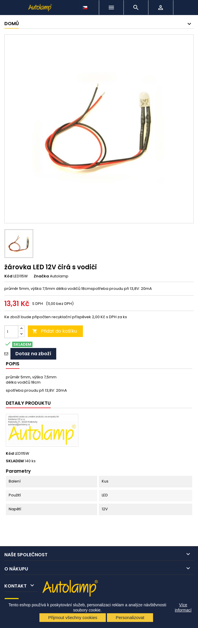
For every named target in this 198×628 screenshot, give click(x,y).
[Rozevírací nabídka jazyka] (85, 6)
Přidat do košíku (54, 331)
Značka (41, 276)
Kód (8, 276)
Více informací (183, 607)
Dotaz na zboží (33, 353)
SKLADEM (15, 461)
